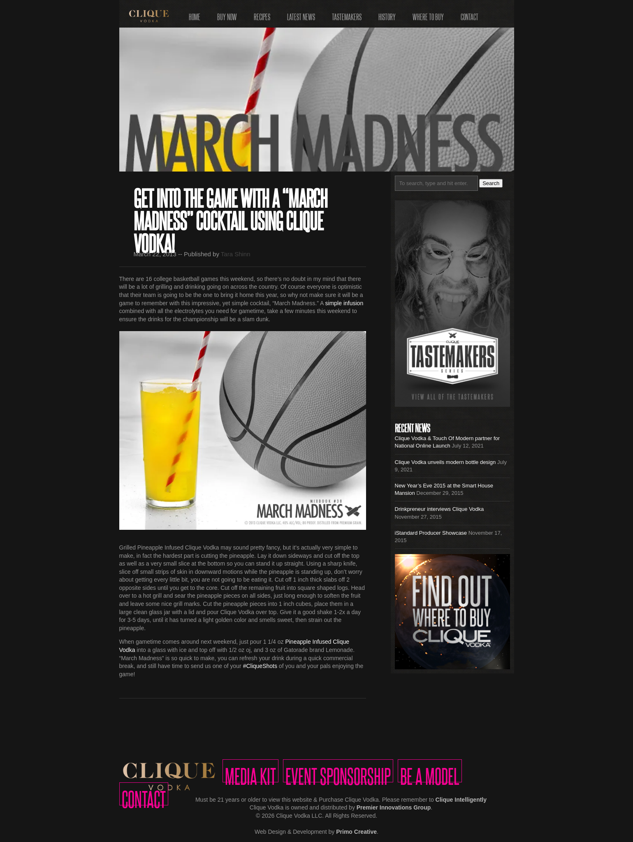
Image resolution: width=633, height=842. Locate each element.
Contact (469, 14)
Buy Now (227, 14)
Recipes (262, 14)
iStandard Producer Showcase (431, 533)
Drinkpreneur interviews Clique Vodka (439, 509)
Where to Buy (428, 14)
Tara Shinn (235, 254)
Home (194, 14)
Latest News (301, 14)
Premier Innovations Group (394, 807)
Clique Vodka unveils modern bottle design (445, 462)
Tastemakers (347, 14)
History (387, 14)
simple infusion (344, 303)
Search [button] (490, 183)
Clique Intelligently (461, 799)
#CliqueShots (260, 666)
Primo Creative (356, 831)
